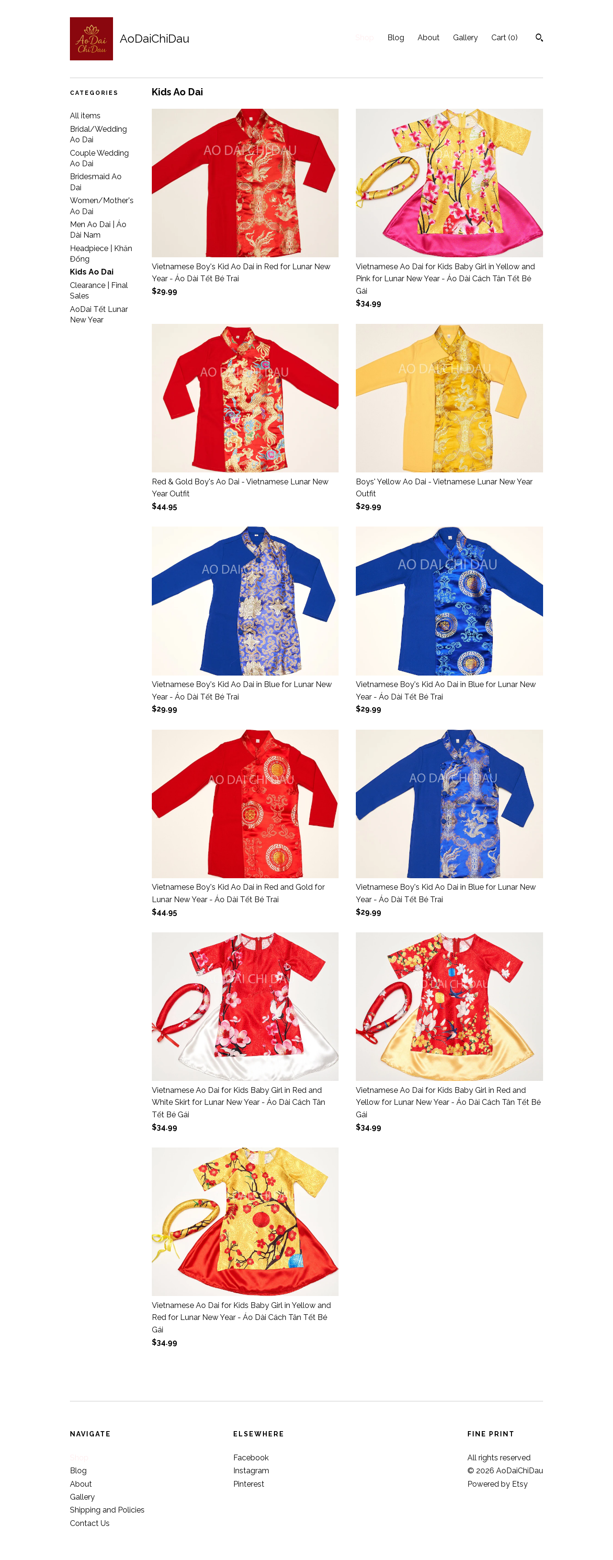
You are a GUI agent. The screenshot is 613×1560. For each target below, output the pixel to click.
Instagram (251, 1470)
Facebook (251, 1457)
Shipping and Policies (107, 1509)
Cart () (504, 37)
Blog (395, 37)
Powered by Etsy (497, 1484)
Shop (364, 37)
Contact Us (90, 1523)
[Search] (539, 39)
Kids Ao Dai (92, 271)
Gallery (465, 37)
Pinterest (248, 1484)
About (429, 37)
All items (85, 115)
